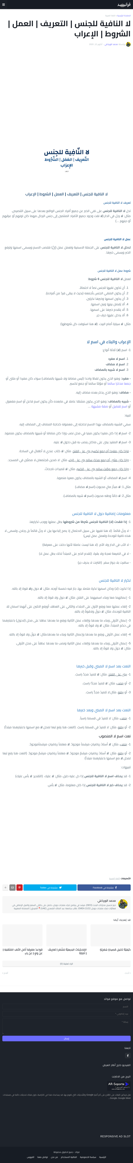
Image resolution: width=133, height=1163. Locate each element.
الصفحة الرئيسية (124, 16)
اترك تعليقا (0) (66, 963)
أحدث (127, 972)
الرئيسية (102, 1156)
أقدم (6, 972)
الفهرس (30, 1156)
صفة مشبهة (99, 406)
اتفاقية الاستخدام (69, 1156)
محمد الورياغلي (106, 900)
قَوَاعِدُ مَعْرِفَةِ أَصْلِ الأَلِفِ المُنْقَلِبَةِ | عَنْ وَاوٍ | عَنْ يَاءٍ (24, 951)
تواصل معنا (42, 1156)
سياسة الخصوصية (88, 1156)
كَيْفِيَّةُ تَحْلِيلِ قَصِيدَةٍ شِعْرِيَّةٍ (116, 949)
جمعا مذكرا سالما (119, 383)
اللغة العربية (110, 16)
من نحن (54, 1156)
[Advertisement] (66, 89)
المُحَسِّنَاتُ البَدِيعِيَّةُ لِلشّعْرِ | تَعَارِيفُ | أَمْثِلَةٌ (68, 951)
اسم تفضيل (119, 406)
